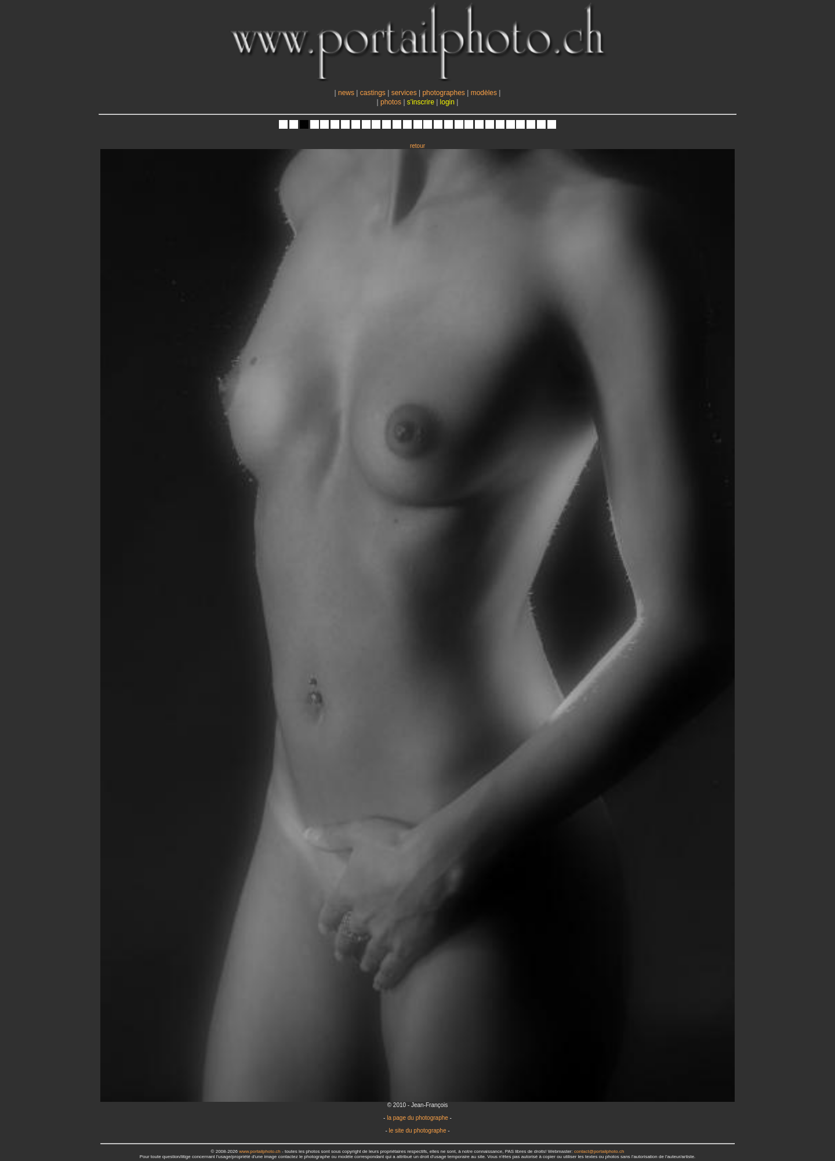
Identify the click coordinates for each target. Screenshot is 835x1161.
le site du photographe (417, 1130)
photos (390, 102)
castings (373, 93)
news (346, 93)
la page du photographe (417, 1118)
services (404, 93)
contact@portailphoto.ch (599, 1151)
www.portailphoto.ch (260, 1151)
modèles (484, 93)
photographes (443, 93)
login (447, 102)
